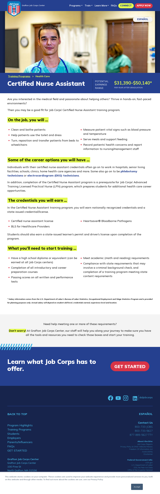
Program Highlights (20, 425)
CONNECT (126, 5)
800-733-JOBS (144, 426)
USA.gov (149, 462)
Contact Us (145, 422)
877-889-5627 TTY (141, 434)
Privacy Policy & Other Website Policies (136, 446)
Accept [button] (137, 487)
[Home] (14, 8)
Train (88, 5)
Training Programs (19, 76)
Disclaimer (148, 454)
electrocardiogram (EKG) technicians (53, 175)
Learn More (101, 5)
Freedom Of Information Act (141, 449)
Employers (14, 438)
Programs (75, 5)
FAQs (114, 5)
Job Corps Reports (145, 444)
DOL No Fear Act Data (143, 467)
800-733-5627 (144, 430)
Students (13, 433)
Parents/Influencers (19, 442)
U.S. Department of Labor (142, 465)
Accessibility (147, 451)
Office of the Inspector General (140, 470)
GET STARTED (17, 450)
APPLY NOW (144, 5)
